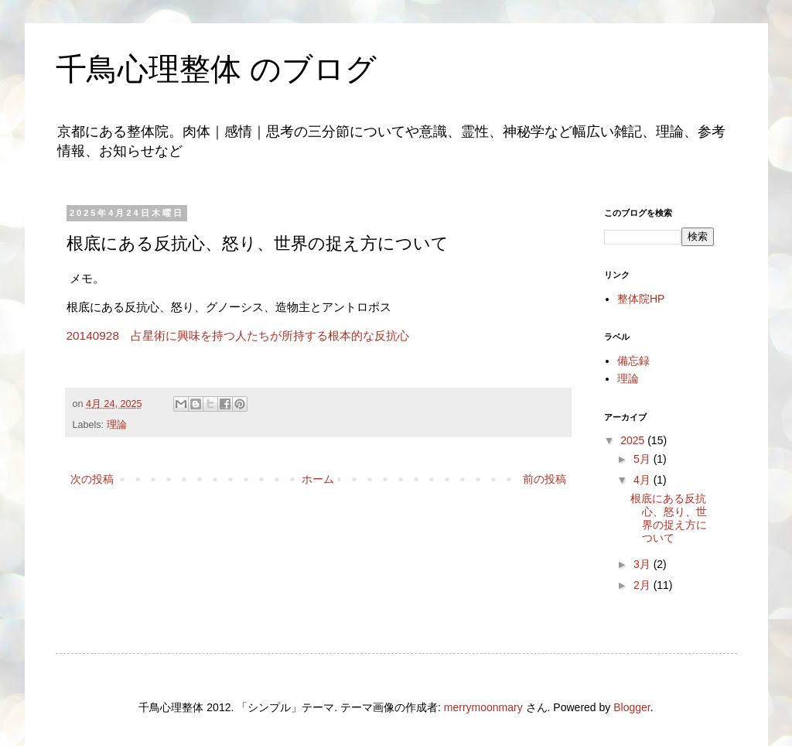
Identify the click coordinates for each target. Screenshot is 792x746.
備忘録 (633, 360)
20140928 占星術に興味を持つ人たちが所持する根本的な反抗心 (240, 335)
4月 (643, 480)
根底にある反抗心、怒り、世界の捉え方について (668, 517)
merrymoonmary (483, 707)
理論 (117, 424)
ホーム (318, 479)
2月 (643, 585)
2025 (633, 440)
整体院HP (640, 299)
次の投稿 (92, 479)
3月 (643, 564)
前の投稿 (544, 479)
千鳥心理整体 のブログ (216, 69)
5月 (643, 459)
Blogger (631, 707)
